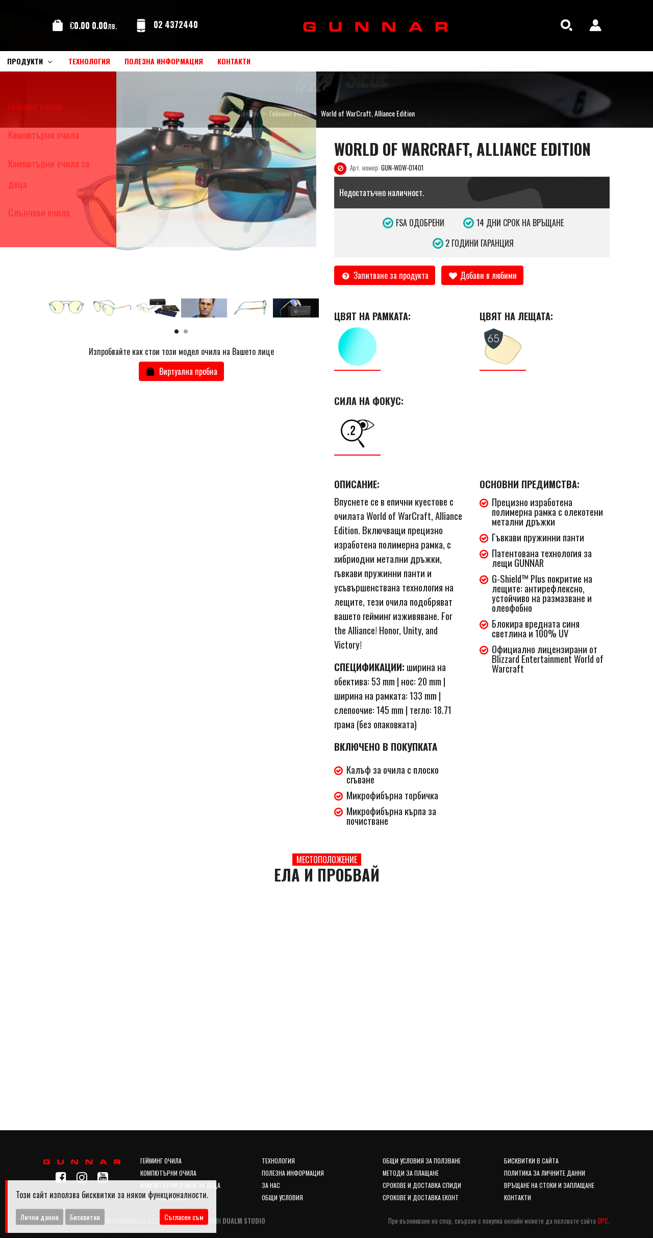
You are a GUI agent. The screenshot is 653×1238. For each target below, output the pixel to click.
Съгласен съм (184, 1216)
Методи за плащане (411, 1173)
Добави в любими (482, 275)
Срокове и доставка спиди (422, 1185)
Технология (278, 1160)
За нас (271, 1185)
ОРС (602, 1221)
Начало (248, 113)
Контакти (517, 1197)
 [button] (308, 217)
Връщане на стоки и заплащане (549, 1185)
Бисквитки (85, 1216)
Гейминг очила (289, 113)
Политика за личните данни (544, 1173)
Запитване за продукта (385, 275)
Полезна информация (293, 1173)
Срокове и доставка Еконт (421, 1197)
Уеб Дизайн (226, 1221)
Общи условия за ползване (422, 1160)
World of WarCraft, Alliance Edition (368, 113)
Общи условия (282, 1197)
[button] (176, 331)
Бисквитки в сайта (531, 1160)
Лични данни (39, 1216)
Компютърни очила (168, 1173)
